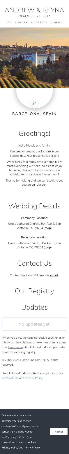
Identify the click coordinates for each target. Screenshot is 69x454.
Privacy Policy (34, 378)
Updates (56, 22)
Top (8, 22)
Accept (59, 431)
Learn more (15, 347)
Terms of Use (10, 378)
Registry (21, 22)
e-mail (54, 275)
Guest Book (39, 22)
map (48, 228)
